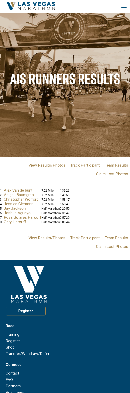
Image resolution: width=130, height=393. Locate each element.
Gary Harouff (15, 222)
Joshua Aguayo (17, 213)
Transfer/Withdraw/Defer (28, 354)
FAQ (9, 380)
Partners (13, 386)
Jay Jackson (15, 208)
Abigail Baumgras (19, 195)
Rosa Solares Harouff (22, 217)
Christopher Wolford (21, 199)
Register (25, 311)
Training (12, 334)
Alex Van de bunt (18, 190)
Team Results (116, 165)
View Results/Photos (47, 165)
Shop (10, 347)
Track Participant (85, 165)
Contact (12, 373)
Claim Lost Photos (112, 174)
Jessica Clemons (18, 204)
